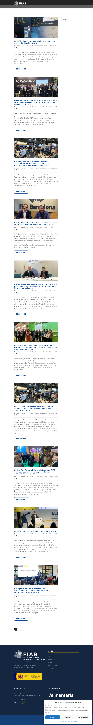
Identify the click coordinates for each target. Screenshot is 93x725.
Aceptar (52, 717)
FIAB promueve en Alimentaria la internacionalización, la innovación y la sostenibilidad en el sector (32, 589)
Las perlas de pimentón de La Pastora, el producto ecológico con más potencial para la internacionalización (35, 347)
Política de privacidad (72, 721)
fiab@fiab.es (23, 701)
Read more (21, 69)
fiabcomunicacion (20, 45)
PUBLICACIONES (52, 664)
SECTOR (50, 661)
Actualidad (30, 45)
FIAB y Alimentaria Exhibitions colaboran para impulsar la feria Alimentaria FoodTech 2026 (35, 223)
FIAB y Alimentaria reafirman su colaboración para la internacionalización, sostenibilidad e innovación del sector (35, 285)
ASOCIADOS (51, 658)
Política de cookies (62, 721)
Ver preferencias (83, 717)
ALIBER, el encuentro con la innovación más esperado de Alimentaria (34, 42)
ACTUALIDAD (51, 667)
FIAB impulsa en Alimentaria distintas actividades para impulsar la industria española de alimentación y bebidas (32, 163)
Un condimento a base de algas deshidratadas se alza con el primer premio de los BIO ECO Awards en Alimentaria (35, 102)
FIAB (49, 655)
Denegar (67, 717)
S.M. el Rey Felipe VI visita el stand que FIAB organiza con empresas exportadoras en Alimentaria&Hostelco (35, 471)
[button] (89, 702)
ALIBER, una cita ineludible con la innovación (35, 530)
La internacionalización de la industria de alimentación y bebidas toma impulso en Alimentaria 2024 (33, 408)
